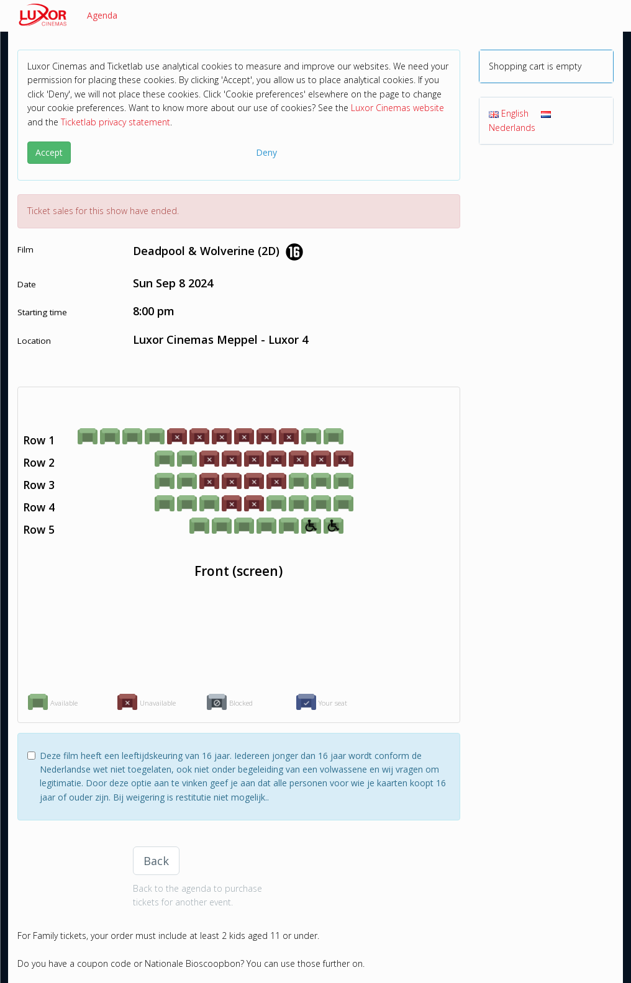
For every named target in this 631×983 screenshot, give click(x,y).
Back (156, 860)
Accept (49, 152)
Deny (266, 152)
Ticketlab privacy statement (115, 122)
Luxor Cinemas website (397, 108)
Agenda (102, 15)
